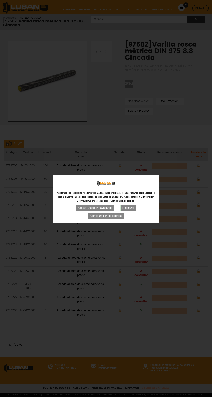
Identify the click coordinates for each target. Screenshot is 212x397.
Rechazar (128, 208)
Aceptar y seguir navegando (95, 208)
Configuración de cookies (106, 216)
